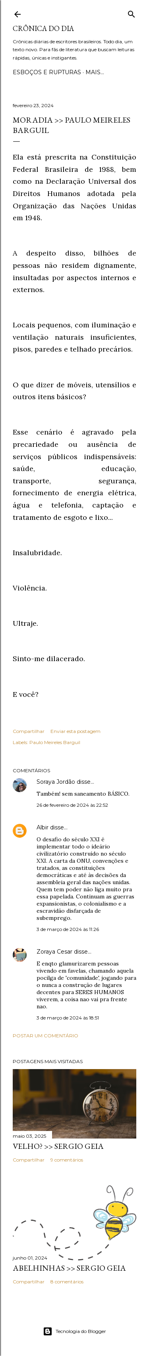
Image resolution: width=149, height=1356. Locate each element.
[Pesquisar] (131, 12)
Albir (42, 827)
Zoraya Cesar (54, 951)
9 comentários (66, 1160)
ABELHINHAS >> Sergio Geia (69, 1268)
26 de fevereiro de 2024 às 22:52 (72, 805)
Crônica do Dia (43, 28)
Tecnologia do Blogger (74, 1331)
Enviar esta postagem (75, 731)
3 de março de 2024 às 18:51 (68, 1018)
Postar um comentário (45, 1036)
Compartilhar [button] (29, 731)
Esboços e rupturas (47, 72)
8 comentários (66, 1282)
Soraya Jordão (56, 781)
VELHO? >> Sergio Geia (58, 1146)
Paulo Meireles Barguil (54, 742)
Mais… (94, 72)
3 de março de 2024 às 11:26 (68, 929)
